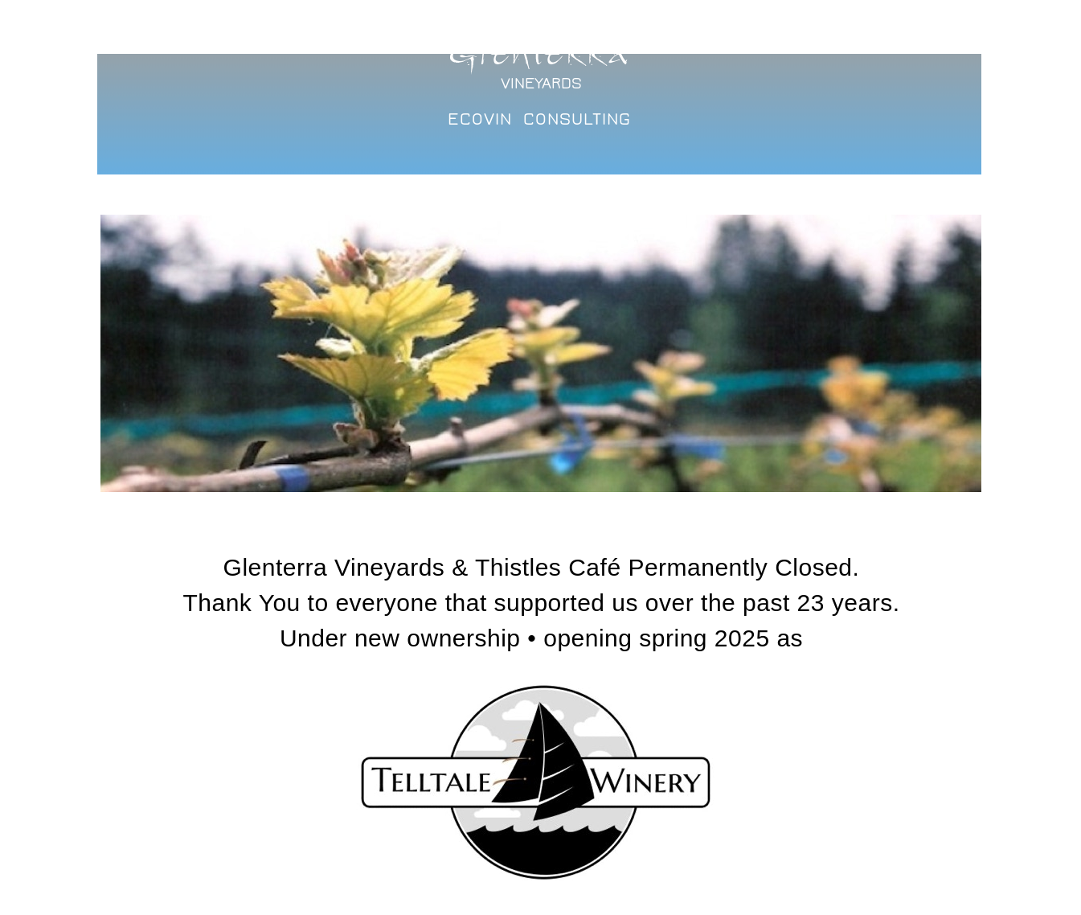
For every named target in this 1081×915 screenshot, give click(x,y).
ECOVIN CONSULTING (539, 119)
